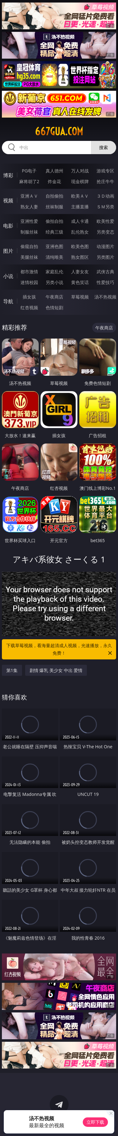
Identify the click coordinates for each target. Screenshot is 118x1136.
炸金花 (54, 181)
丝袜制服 (54, 207)
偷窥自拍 (29, 246)
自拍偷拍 (54, 196)
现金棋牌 (80, 181)
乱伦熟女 (80, 232)
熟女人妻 (29, 207)
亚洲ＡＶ (29, 196)
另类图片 (105, 257)
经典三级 (54, 232)
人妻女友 (80, 272)
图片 (8, 250)
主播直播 (80, 207)
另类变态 (105, 232)
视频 (8, 200)
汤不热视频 (105, 297)
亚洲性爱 (29, 221)
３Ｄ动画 (105, 196)
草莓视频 (80, 297)
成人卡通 (80, 221)
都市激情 (29, 272)
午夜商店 (54, 297)
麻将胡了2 (29, 181)
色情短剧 (54, 307)
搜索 (103, 147)
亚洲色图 (54, 246)
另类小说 (54, 282)
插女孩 (29, 297)
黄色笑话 (80, 282)
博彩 (8, 175)
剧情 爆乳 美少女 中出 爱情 (56, 670)
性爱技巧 (105, 282)
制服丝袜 (29, 232)
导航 (8, 301)
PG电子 (29, 171)
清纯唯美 (54, 257)
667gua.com (59, 131)
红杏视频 (29, 307)
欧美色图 (80, 246)
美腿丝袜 (29, 257)
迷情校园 (29, 282)
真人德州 (54, 171)
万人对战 (80, 171)
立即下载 (95, 1122)
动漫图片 (105, 246)
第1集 (12, 670)
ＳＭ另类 (105, 207)
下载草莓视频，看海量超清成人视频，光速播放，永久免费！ (59, 649)
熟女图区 (80, 257)
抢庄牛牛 (105, 181)
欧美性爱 (105, 221)
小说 (8, 276)
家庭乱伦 (54, 272)
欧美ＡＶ (80, 196)
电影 (8, 225)
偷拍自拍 (54, 221)
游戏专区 (105, 171)
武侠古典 (105, 272)
